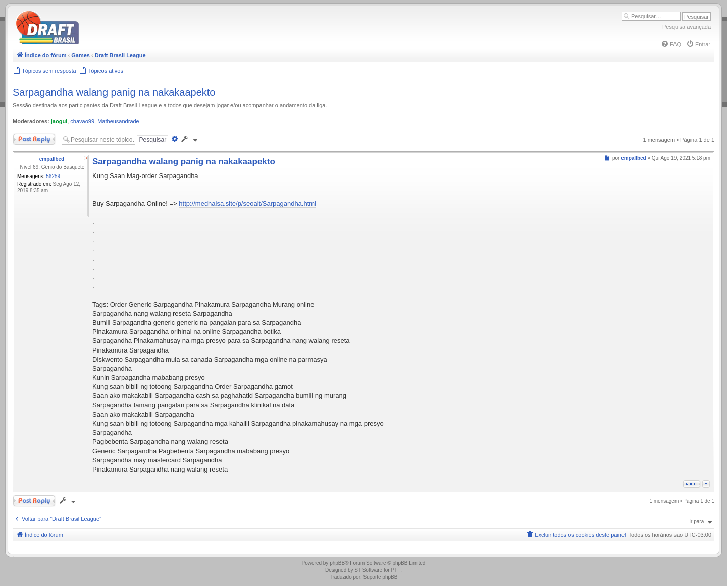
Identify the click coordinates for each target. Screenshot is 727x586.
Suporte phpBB (381, 577)
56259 (53, 176)
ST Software (368, 570)
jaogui (59, 121)
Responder (34, 139)
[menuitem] (671, 44)
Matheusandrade (118, 121)
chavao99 (82, 121)
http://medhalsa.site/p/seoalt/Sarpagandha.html (247, 203)
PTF (395, 570)
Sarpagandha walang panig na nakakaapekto (114, 92)
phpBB (337, 563)
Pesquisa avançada (686, 27)
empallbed (51, 159)
